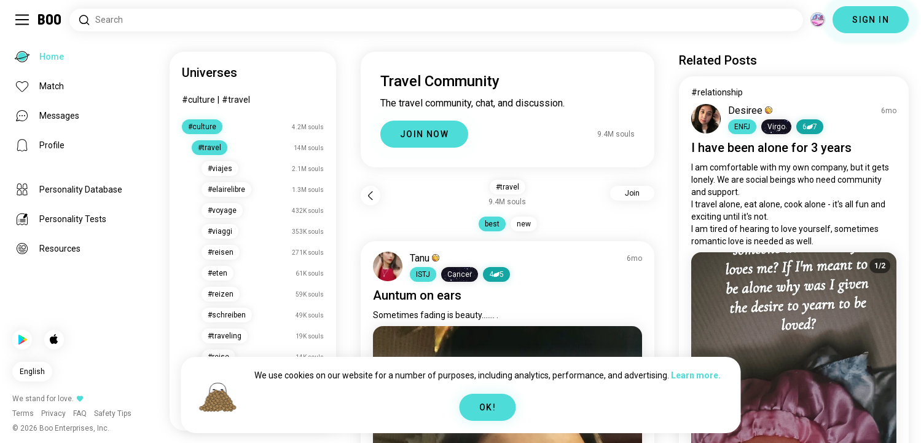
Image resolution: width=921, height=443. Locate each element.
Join (632, 193)
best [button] (492, 224)
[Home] (50, 20)
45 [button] (496, 274)
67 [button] (809, 126)
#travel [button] (507, 187)
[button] (423, 274)
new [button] (524, 224)
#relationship (717, 92)
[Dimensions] (817, 19)
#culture (198, 100)
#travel (236, 100)
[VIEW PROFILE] (387, 266)
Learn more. (696, 375)
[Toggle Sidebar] (22, 19)
